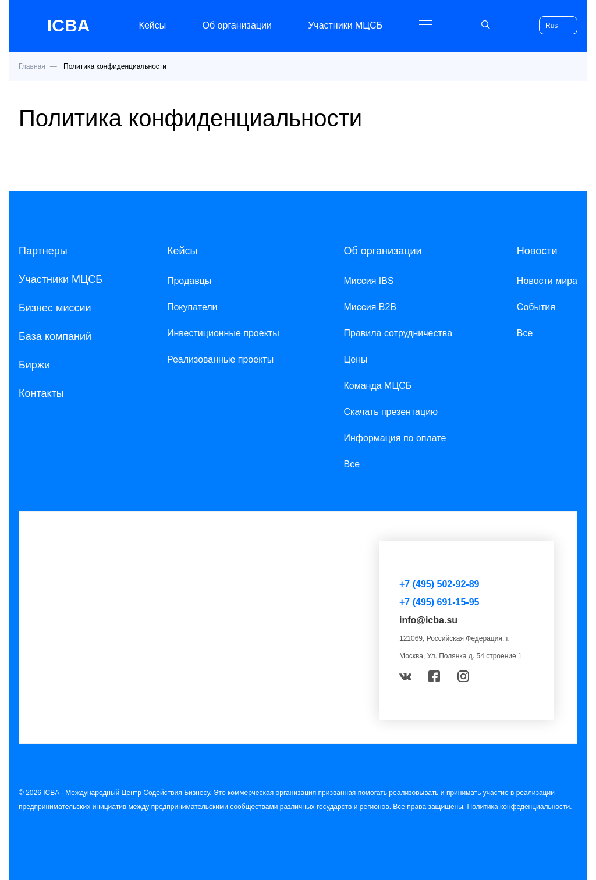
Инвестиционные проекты (223, 333)
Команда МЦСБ (377, 386)
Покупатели (192, 307)
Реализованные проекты (220, 359)
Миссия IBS (368, 281)
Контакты (41, 393)
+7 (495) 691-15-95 (439, 602)
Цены (355, 359)
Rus (551, 26)
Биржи (34, 365)
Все (351, 464)
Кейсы (152, 25)
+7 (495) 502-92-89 (439, 584)
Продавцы (189, 281)
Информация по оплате (394, 438)
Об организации (237, 25)
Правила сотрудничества (397, 333)
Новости (537, 251)
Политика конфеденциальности (518, 807)
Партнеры (43, 251)
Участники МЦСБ (345, 25)
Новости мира (547, 281)
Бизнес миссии (55, 308)
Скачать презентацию (390, 412)
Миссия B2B (369, 307)
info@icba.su (428, 620)
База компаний (55, 336)
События (536, 307)
